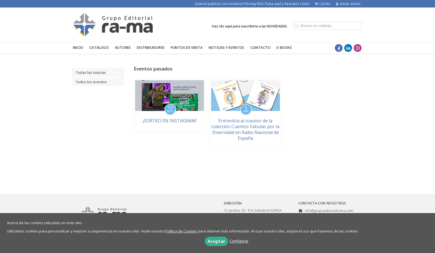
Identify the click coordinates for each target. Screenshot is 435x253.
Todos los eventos (91, 81)
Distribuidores (151, 47)
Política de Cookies (181, 231)
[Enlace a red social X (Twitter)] (329, 48)
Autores (123, 47)
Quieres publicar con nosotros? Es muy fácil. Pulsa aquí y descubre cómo (252, 3)
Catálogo (99, 47)
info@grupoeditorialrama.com (329, 210)
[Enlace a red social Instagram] (357, 48)
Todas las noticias (91, 72)
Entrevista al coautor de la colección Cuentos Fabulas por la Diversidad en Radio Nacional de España (245, 129)
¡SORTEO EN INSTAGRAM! (169, 121)
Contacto (261, 47)
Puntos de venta (187, 47)
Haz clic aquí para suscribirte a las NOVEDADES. (250, 26)
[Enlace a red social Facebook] (339, 48)
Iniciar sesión (348, 3)
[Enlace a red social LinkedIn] (348, 48)
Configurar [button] (238, 241)
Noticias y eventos (226, 47)
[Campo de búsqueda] (327, 26)
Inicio (78, 47)
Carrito (322, 3)
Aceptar (216, 241)
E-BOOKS (284, 47)
